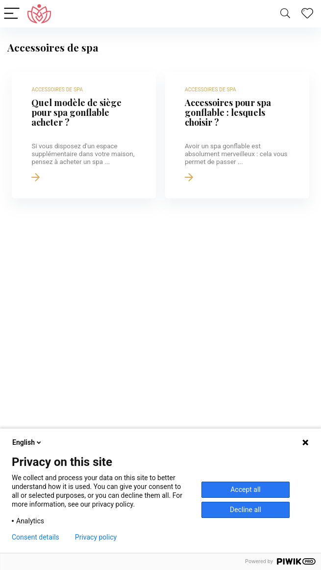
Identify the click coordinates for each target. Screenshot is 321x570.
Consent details (35, 537)
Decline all (245, 510)
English (27, 442)
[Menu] (12, 14)
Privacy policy (96, 537)
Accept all (245, 489)
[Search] (285, 14)
